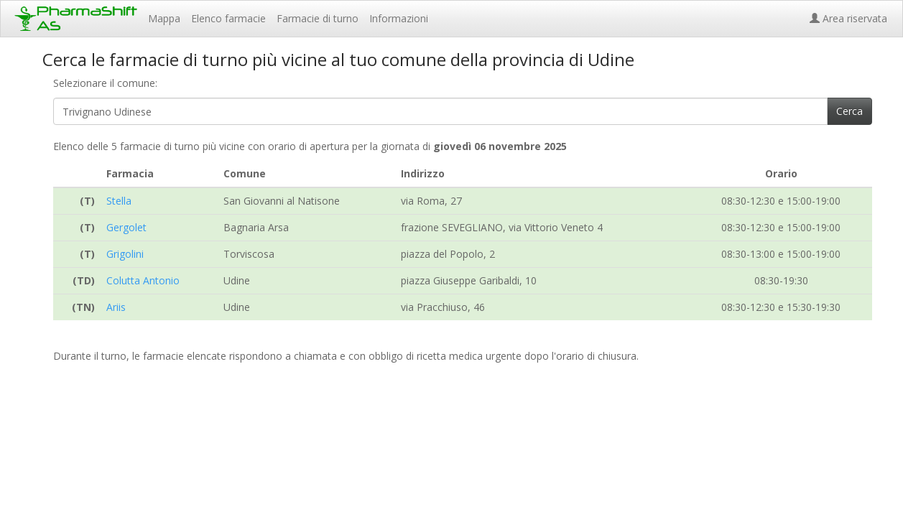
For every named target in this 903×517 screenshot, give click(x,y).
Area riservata (851, 18)
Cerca (849, 111)
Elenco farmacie (228, 18)
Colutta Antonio (143, 280)
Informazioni (398, 18)
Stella (118, 201)
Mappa (164, 18)
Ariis (116, 307)
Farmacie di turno (317, 18)
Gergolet (126, 227)
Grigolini (125, 254)
